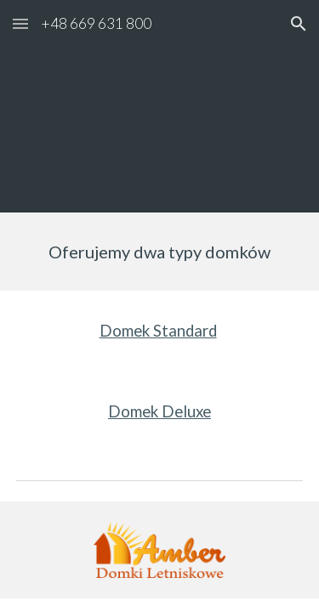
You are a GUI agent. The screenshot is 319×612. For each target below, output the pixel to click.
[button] (20, 23)
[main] (160, 251)
